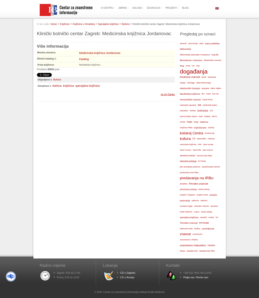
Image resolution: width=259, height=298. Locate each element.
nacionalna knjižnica (188, 144)
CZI (193, 66)
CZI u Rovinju (127, 277)
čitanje (182, 251)
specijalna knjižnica (87, 85)
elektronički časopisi (190, 88)
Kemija (182, 122)
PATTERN (202, 161)
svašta (211, 217)
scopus (197, 212)
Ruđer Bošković (186, 212)
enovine (205, 88)
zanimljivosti (208, 228)
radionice (203, 201)
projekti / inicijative (187, 195)
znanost (185, 234)
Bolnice (126, 24)
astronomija (193, 43)
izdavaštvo (184, 111)
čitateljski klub (192, 251)
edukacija (212, 77)
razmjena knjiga (186, 206)
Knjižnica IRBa (186, 127)
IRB (199, 105)
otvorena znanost (187, 156)
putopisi (213, 195)
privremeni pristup (188, 189)
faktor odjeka (216, 88)
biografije (215, 55)
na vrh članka (168, 94)
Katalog (84, 59)
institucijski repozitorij (188, 105)
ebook (204, 77)
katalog (207, 116)
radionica (195, 201)
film (203, 94)
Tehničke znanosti (189, 223)
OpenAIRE (197, 150)
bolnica (57, 85)
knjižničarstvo (200, 127)
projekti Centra (202, 195)
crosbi (188, 66)
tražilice (197, 229)
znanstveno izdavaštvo (193, 245)
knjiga (189, 122)
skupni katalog (206, 212)
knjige (196, 122)
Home (54, 24)
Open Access (185, 150)
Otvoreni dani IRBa (204, 156)
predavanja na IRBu (197, 178)
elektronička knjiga (203, 83)
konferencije (210, 133)
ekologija (191, 83)
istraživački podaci (210, 105)
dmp (198, 66)
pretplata (183, 184)
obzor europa (208, 144)
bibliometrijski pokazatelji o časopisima (195, 55)
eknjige (183, 83)
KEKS (214, 116)
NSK (200, 144)
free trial (215, 94)
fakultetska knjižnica (190, 94)
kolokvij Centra (191, 133)
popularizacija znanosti (211, 167)
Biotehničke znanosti (212, 60)
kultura (185, 139)
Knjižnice (65, 24)
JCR (211, 111)
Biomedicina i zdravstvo (191, 60)
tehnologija (204, 223)
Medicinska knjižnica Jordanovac (100, 53)
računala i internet (201, 206)
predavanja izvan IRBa (189, 173)
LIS (193, 139)
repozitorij (214, 206)
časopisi (211, 245)
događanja (194, 71)
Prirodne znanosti (198, 183)
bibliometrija (185, 49)
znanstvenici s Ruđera (189, 240)
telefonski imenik (186, 229)
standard (203, 217)
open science (208, 150)
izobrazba (202, 110)
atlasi (201, 43)
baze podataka (212, 43)
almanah (183, 43)
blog (182, 66)
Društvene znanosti (190, 77)
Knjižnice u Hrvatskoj (84, 24)
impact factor (207, 100)
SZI (216, 217)
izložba (193, 110)
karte (201, 116)
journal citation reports (188, 116)
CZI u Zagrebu (127, 273)
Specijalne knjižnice (108, 24)
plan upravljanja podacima (190, 167)
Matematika (201, 139)
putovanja (185, 200)
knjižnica (68, 85)
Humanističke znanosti (190, 99)
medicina (211, 139)
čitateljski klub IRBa (207, 251)
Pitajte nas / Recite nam (195, 277)
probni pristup (203, 189)
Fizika (208, 94)
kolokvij (211, 128)
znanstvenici (197, 234)
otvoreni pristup (188, 161)
